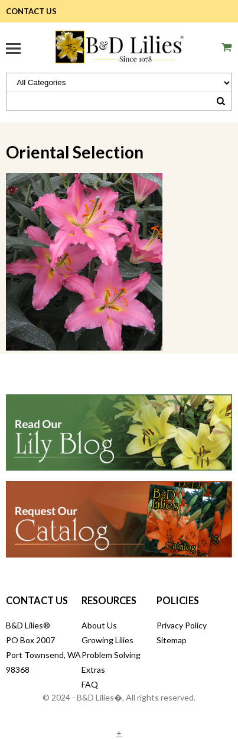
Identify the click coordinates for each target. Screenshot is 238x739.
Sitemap (172, 640)
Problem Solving (111, 655)
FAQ (89, 684)
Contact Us (31, 11)
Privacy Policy (182, 625)
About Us (99, 625)
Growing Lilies (107, 640)
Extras (93, 670)
